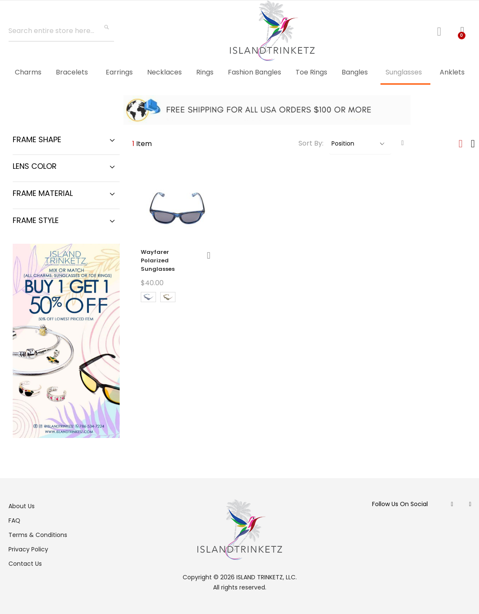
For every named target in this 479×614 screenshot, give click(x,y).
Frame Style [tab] (36, 220)
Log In (442, 30)
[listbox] (176, 298)
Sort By (310, 143)
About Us (21, 506)
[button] (209, 255)
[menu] (239, 73)
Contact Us (25, 563)
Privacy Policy (28, 549)
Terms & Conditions (37, 535)
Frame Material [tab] (43, 193)
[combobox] (61, 30)
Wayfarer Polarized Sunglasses (158, 260)
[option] (148, 297)
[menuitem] (28, 72)
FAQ (14, 520)
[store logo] (272, 30)
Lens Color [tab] (35, 166)
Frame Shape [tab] (37, 139)
